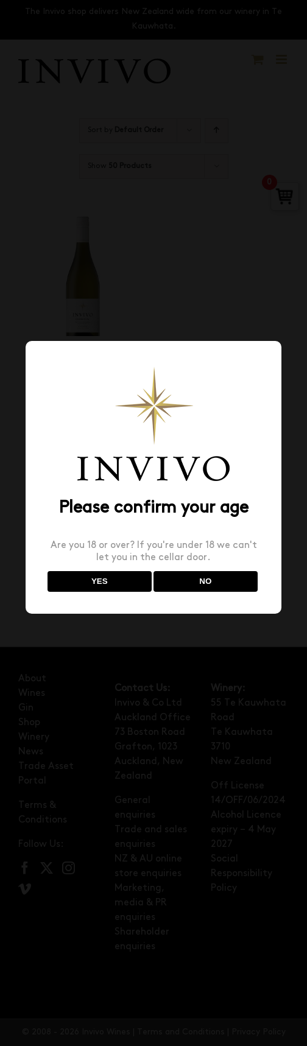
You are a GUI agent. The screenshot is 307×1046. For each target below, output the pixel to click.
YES (99, 581)
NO (205, 581)
